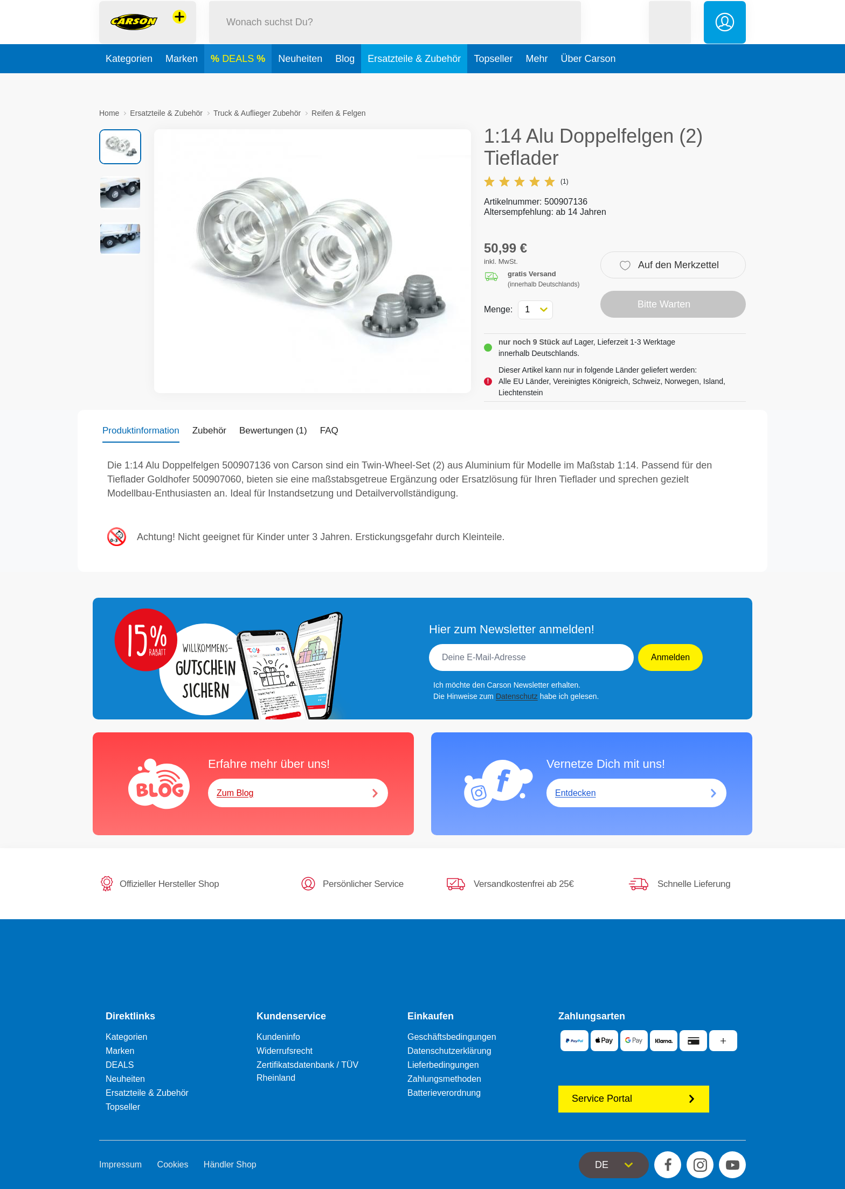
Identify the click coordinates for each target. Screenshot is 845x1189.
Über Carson (587, 83)
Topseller (493, 83)
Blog (345, 83)
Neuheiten (300, 83)
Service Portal (634, 1098)
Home (109, 113)
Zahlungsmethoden (444, 1078)
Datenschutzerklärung (449, 1050)
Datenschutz (517, 696)
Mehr (536, 83)
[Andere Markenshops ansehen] (179, 29)
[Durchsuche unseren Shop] (395, 34)
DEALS (239, 83)
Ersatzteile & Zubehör (414, 83)
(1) (526, 181)
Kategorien (129, 83)
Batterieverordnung (444, 1092)
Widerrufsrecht (285, 1050)
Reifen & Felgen (338, 113)
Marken (181, 83)
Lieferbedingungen (443, 1064)
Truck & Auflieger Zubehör (257, 113)
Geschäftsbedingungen (451, 1036)
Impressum (120, 1164)
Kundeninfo (278, 1036)
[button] (670, 34)
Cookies (173, 1164)
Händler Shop (230, 1164)
